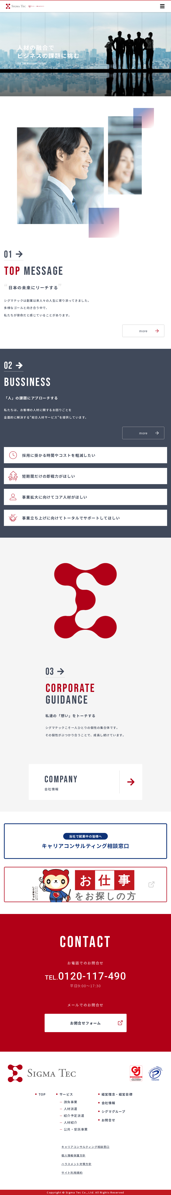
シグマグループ (113, 1111)
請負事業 (70, 1102)
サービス (66, 1094)
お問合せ (108, 1120)
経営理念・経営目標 (117, 1094)
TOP (42, 1094)
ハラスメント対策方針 (76, 1164)
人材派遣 (70, 1108)
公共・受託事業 (76, 1129)
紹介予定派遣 (74, 1115)
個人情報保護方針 (73, 1155)
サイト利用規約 (72, 1172)
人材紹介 (70, 1122)
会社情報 (108, 1102)
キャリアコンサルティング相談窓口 (85, 1147)
